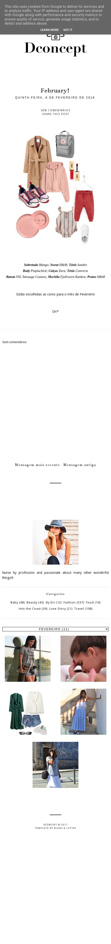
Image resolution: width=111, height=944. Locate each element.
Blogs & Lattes (65, 828)
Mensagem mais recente (37, 465)
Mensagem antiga (80, 465)
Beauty (32, 602)
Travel (79, 609)
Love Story (57, 609)
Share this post (55, 114)
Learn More (49, 30)
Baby (14, 602)
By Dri (50, 602)
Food (90, 602)
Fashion (70, 602)
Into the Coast (30, 609)
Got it (67, 30)
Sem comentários (55, 110)
